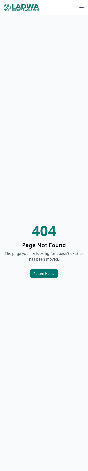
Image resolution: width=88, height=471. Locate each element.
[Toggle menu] (81, 7)
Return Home (44, 273)
